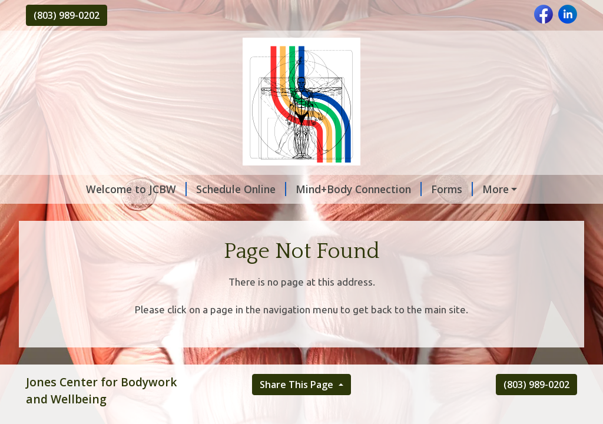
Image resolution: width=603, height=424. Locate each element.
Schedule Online (241, 189)
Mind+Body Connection (359, 189)
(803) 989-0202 (67, 15)
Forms (452, 189)
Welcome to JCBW (136, 189)
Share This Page (298, 384)
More (495, 189)
